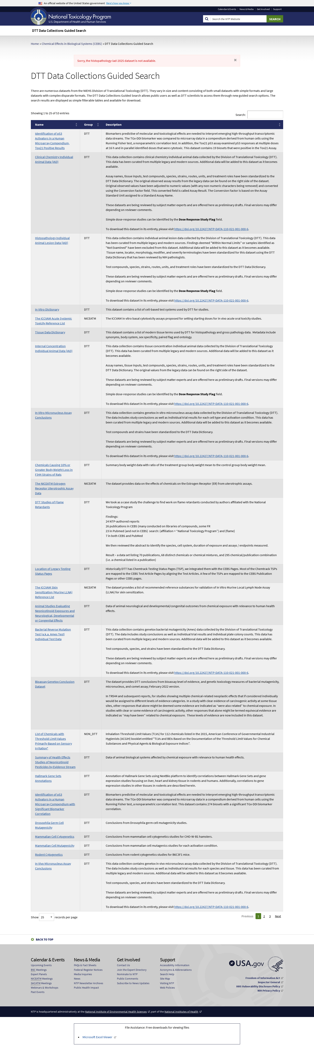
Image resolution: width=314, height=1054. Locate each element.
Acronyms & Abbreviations (176, 970)
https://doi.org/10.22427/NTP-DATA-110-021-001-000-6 (211, 229)
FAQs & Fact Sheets (85, 965)
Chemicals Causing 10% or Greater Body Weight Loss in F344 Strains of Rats (54, 469)
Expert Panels (39, 974)
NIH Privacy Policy (269, 990)
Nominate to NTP (127, 974)
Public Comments (127, 978)
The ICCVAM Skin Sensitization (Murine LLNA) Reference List (53, 592)
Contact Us (123, 965)
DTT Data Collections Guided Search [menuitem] (59, 30)
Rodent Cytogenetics (49, 854)
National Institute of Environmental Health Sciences (116, 1011)
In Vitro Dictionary (47, 309)
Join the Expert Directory (132, 970)
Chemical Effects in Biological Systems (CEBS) (72, 44)
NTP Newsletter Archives (88, 983)
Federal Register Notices (88, 970)
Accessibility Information (174, 965)
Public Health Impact (86, 987)
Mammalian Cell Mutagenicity (54, 845)
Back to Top (44, 939)
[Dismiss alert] (235, 60)
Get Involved (263, 9)
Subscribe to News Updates (133, 983)
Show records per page (54, 917)
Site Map (165, 978)
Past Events (37, 992)
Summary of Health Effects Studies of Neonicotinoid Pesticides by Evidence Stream (55, 762)
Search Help (167, 974)
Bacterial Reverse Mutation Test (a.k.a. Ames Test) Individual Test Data (53, 634)
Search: (240, 115)
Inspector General (269, 982)
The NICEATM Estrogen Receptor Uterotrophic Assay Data (54, 488)
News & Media (247, 9)
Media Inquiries (83, 974)
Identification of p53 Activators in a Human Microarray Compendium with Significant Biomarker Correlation (55, 804)
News (77, 978)
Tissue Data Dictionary (50, 332)
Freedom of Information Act (263, 978)
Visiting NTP (167, 983)
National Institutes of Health (181, 1011)
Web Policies (167, 987)
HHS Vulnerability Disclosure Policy (258, 986)
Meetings (39, 970)
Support (277, 9)
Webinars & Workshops (44, 987)
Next (278, 916)
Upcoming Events (41, 965)
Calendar (227, 9)
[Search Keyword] (239, 18)
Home (35, 44)
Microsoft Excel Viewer (98, 1037)
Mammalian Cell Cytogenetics (54, 836)
